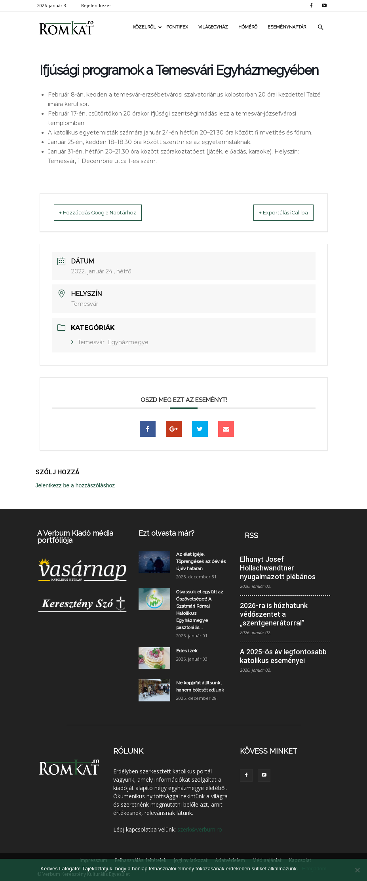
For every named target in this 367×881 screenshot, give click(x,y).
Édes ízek (187, 650)
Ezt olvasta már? (166, 533)
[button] (320, 27)
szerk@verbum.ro (199, 829)
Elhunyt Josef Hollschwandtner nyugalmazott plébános (278, 567)
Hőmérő (247, 27)
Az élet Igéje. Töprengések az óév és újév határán (201, 561)
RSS (251, 535)
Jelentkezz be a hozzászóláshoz (75, 485)
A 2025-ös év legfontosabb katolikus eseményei (283, 655)
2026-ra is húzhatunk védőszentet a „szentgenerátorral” (274, 614)
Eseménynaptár (287, 27)
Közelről (147, 27)
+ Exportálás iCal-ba (274, 212)
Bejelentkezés (96, 5)
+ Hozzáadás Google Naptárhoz (108, 212)
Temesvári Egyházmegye (113, 341)
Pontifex (177, 27)
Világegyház (213, 27)
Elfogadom (314, 869)
